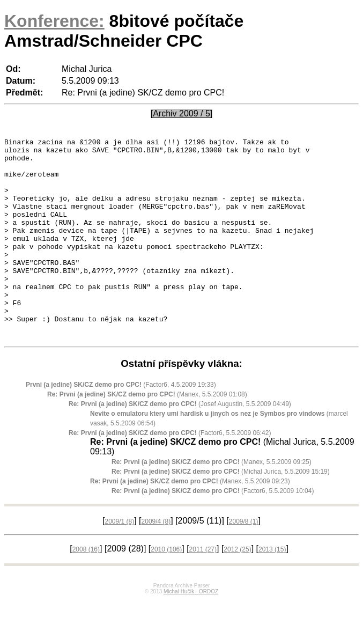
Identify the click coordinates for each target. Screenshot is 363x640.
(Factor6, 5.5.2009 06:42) (170, 473)
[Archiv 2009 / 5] (182, 113)
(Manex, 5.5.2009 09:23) (190, 521)
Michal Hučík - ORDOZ (191, 632)
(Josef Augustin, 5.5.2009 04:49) (180, 444)
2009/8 (243, 561)
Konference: (54, 21)
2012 (237, 589)
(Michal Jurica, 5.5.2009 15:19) (221, 512)
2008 (86, 589)
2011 (203, 589)
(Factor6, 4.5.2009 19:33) (121, 425)
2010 (166, 589)
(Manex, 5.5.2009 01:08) (147, 434)
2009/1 (119, 561)
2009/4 (156, 561)
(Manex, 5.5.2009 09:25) (212, 502)
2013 (272, 589)
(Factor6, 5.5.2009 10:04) (213, 531)
